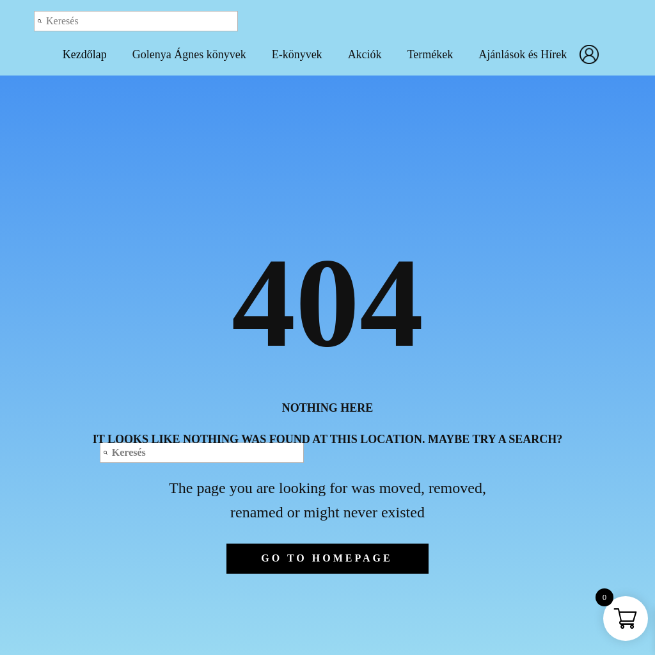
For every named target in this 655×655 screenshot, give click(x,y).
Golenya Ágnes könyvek (189, 54)
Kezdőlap (85, 54)
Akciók (365, 54)
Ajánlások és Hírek (522, 54)
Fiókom (592, 54)
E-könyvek (297, 54)
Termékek (430, 54)
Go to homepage (326, 558)
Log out (530, 20)
